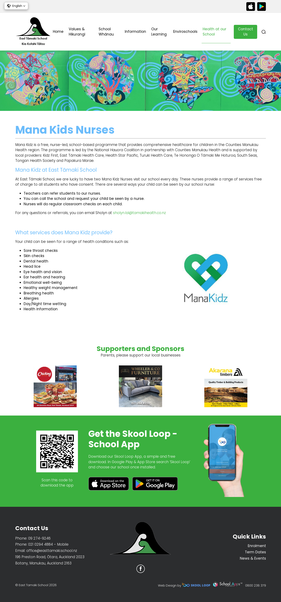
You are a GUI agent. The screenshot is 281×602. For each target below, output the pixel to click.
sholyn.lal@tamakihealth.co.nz (139, 212)
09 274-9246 (39, 538)
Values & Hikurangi (77, 32)
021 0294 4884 (40, 544)
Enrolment (257, 545)
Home (58, 31)
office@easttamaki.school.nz (51, 550)
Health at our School (214, 32)
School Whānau (106, 32)
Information (135, 31)
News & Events (253, 558)
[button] (16, 6)
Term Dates (255, 552)
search (264, 32)
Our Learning (159, 32)
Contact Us (245, 32)
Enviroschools (185, 31)
